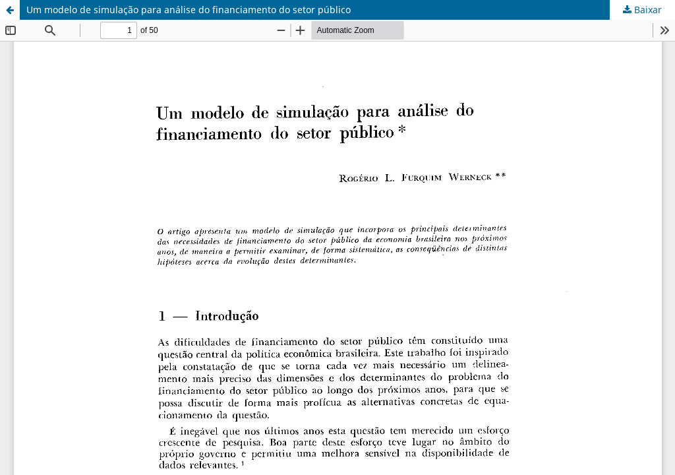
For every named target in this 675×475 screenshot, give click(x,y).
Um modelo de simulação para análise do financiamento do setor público (188, 9)
